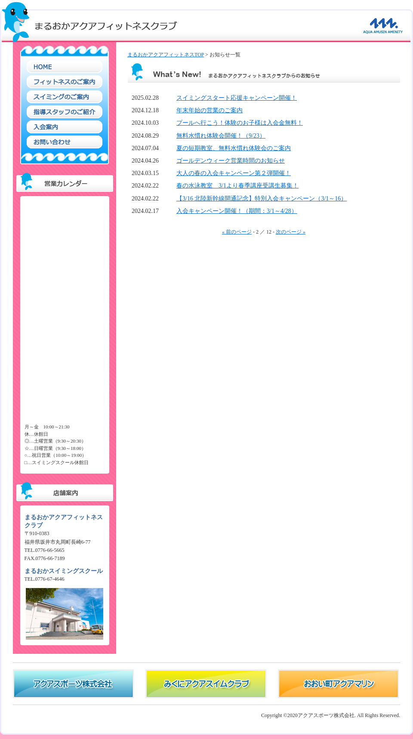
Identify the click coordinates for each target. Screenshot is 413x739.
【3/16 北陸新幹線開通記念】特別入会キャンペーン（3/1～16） (261, 198)
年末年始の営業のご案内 (209, 110)
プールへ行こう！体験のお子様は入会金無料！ (239, 123)
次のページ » (290, 232)
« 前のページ (237, 232)
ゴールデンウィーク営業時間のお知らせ (230, 160)
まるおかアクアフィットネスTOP (165, 55)
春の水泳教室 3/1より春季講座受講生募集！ (237, 185)
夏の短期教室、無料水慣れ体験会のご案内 (233, 148)
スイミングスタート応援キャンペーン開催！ (236, 98)
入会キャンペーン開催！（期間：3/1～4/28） (236, 211)
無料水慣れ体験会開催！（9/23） (220, 135)
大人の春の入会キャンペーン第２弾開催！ (233, 173)
